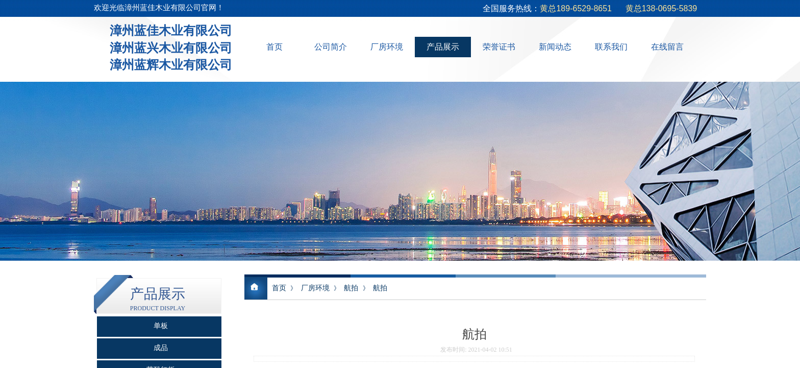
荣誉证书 (499, 46)
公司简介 (330, 46)
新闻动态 (555, 46)
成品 (161, 348)
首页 (274, 46)
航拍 (351, 288)
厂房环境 (386, 46)
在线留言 (667, 46)
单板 (161, 326)
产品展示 (443, 46)
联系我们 (611, 46)
